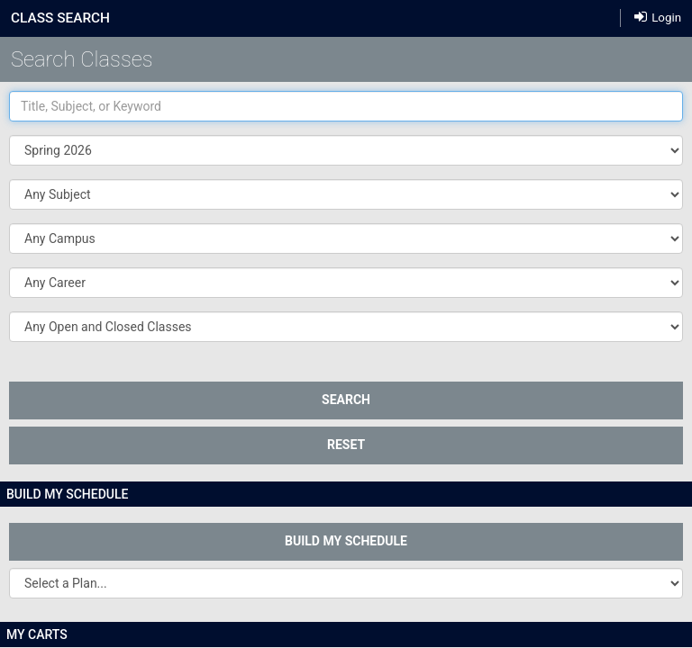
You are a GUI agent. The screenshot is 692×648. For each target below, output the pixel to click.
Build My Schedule (346, 541)
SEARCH (346, 399)
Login (657, 16)
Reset (346, 444)
